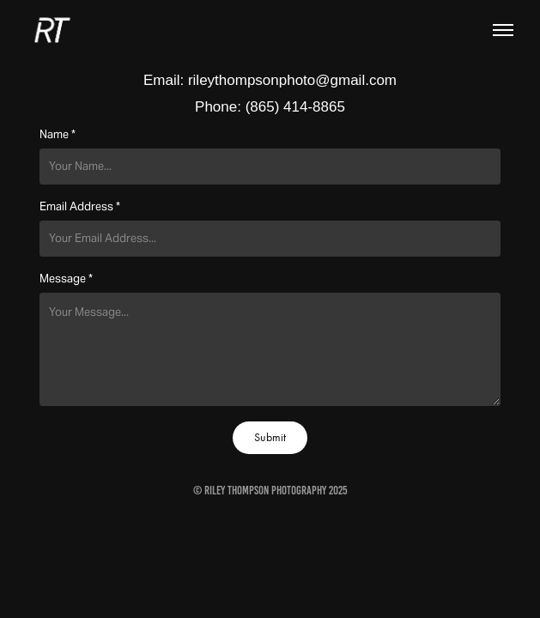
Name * (57, 135)
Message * (66, 279)
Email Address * (79, 207)
